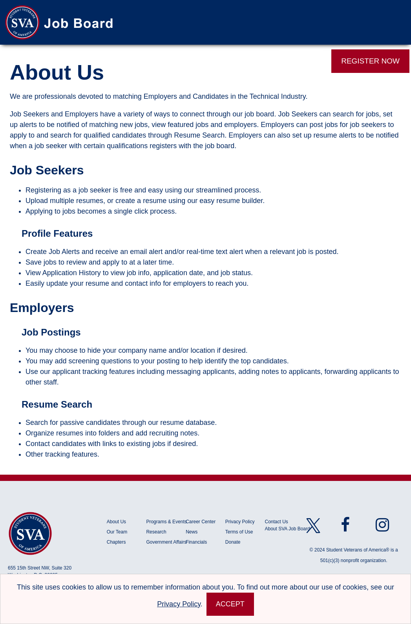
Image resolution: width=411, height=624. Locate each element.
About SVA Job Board (287, 528)
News (191, 532)
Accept (230, 604)
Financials (196, 542)
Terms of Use (239, 532)
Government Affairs (166, 542)
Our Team (117, 532)
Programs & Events (166, 521)
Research (156, 532)
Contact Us (276, 521)
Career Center (201, 521)
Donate (233, 542)
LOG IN (301, 61)
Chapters (116, 542)
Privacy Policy (240, 521)
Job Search (63, 61)
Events (250, 61)
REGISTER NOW (370, 61)
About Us (116, 521)
